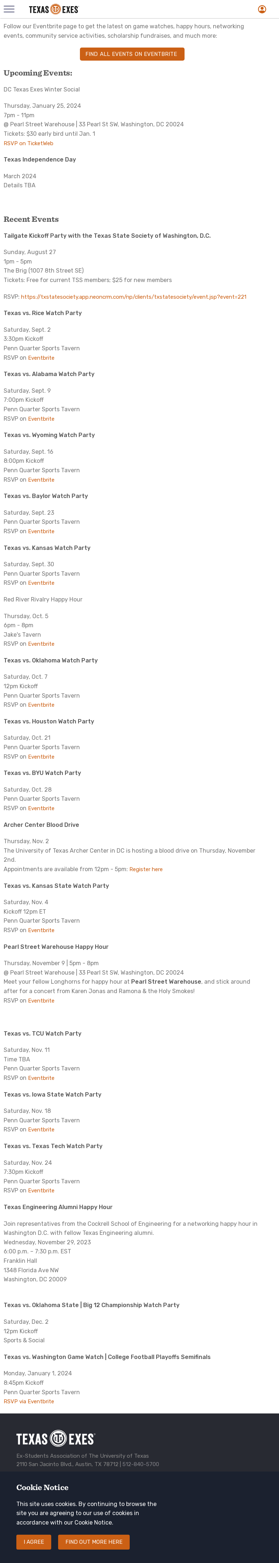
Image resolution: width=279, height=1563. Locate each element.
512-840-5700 (140, 1464)
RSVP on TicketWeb (28, 143)
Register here (146, 869)
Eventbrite (41, 358)
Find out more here (93, 1549)
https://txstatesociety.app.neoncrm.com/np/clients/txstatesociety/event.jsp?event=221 (133, 297)
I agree (34, 1549)
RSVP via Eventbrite (29, 1401)
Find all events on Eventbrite (132, 54)
